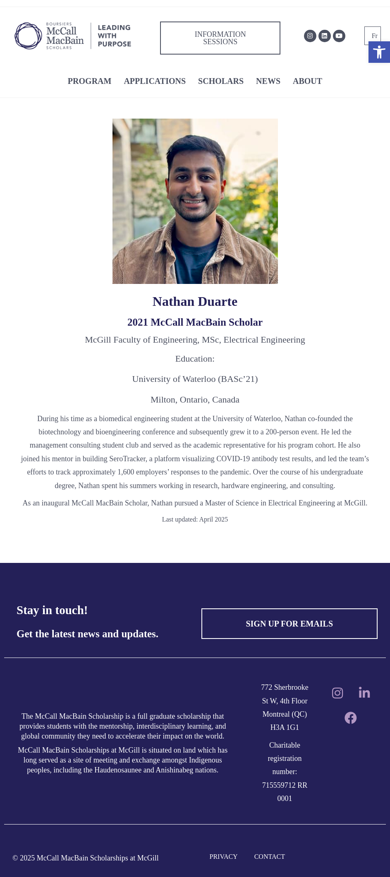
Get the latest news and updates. (87, 633)
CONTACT (269, 856)
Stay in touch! (52, 610)
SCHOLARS (221, 81)
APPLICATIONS (155, 81)
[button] (379, 52)
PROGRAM (90, 81)
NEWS (268, 81)
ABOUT (307, 81)
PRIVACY (224, 856)
